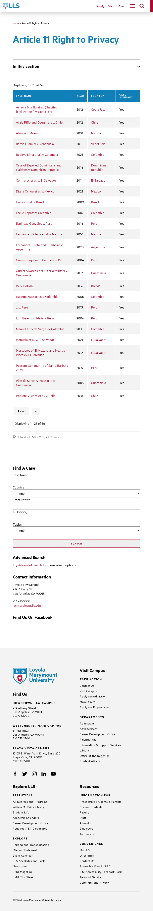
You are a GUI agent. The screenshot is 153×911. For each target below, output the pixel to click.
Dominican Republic (98, 167)
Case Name (20, 475)
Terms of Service (90, 877)
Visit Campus (88, 691)
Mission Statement (25, 850)
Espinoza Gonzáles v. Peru (34, 223)
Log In (58, 899)
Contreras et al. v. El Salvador (36, 180)
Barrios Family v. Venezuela (35, 143)
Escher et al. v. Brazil (30, 202)
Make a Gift (87, 701)
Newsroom (19, 866)
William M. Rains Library (28, 807)
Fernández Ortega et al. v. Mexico (39, 234)
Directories (87, 855)
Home (16, 23)
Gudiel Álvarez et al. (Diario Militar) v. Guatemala (42, 272)
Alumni (84, 823)
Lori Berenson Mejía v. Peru (35, 318)
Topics (17, 524)
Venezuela (98, 143)
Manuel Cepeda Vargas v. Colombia (40, 329)
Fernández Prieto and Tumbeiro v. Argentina (39, 247)
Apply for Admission (93, 696)
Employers (86, 828)
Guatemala (98, 273)
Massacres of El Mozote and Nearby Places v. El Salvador (40, 352)
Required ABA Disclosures (30, 828)
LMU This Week (23, 877)
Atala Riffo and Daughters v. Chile (39, 122)
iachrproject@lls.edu (27, 605)
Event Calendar (23, 855)
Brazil (95, 202)
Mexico (96, 133)
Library (84, 750)
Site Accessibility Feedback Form (101, 871)
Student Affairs (90, 761)
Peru (94, 223)
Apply (100, 6)
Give (121, 6)
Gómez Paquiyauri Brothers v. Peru (40, 260)
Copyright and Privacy (94, 882)
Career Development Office (97, 734)
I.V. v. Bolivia (24, 285)
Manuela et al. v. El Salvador (35, 339)
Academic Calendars (26, 817)
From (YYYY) (22, 499)
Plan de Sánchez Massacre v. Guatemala (35, 382)
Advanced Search (30, 565)
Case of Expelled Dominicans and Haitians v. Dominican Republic (39, 167)
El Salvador (99, 180)
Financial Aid (88, 739)
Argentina (98, 247)
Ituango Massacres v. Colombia (37, 296)
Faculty (84, 812)
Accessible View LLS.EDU (96, 866)
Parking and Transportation (31, 844)
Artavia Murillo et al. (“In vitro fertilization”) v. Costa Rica (36, 109)
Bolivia (95, 285)
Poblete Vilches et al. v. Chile (35, 395)
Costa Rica (98, 109)
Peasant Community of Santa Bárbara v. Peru (42, 367)
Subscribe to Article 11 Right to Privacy (38, 437)
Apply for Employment (94, 707)
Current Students (91, 807)
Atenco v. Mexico (27, 133)
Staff (83, 817)
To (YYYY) (20, 512)
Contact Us (87, 685)
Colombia (97, 154)
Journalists (87, 834)
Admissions (87, 723)
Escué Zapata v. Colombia (33, 212)
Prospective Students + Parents (100, 801)
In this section (26, 66)
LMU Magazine (22, 871)
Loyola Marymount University (34, 899)
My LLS (85, 850)
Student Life (21, 812)
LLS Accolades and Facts (29, 861)
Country (18, 487)
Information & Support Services (100, 745)
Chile (94, 122)
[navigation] (132, 6)
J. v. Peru (22, 307)
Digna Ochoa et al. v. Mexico (35, 191)
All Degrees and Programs (30, 801)
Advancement (89, 728)
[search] (142, 6)
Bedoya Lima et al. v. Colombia (37, 154)
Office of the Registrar (94, 755)
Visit (111, 6)
